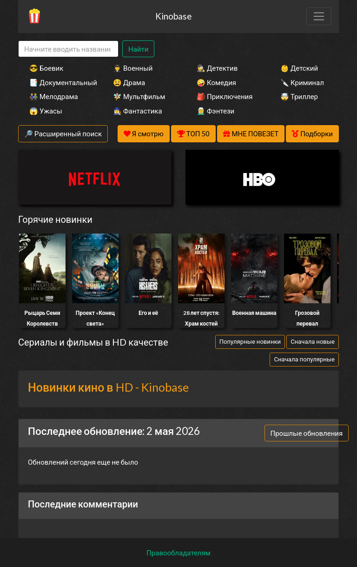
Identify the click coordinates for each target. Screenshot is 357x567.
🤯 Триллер (299, 96)
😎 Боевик (46, 68)
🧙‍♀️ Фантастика (137, 111)
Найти (138, 49)
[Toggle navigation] (318, 16)
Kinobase (173, 16)
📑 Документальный (58, 82)
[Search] (68, 49)
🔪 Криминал (302, 82)
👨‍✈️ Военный (132, 68)
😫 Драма (129, 82)
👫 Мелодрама (53, 96)
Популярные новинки (250, 341)
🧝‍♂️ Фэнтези (215, 111)
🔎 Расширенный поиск (63, 133)
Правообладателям (178, 552)
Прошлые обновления (307, 433)
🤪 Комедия (216, 82)
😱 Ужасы (45, 111)
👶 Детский (299, 68)
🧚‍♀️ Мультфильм (139, 96)
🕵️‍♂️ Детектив (217, 68)
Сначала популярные (304, 359)
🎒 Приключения (224, 96)
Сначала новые (313, 341)
